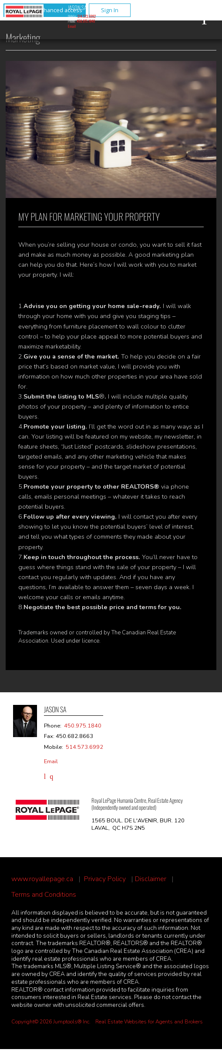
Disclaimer (150, 879)
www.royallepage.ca (42, 879)
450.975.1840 (86, 20)
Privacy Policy (105, 879)
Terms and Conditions (43, 894)
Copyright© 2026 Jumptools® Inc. (51, 1021)
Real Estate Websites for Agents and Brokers (149, 1021)
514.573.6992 (86, 16)
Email (72, 26)
